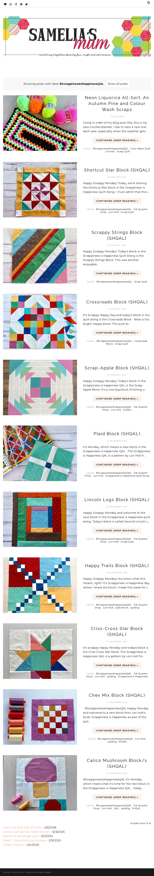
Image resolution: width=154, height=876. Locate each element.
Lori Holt (113, 212)
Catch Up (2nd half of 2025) (22, 827)
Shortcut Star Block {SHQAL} (117, 170)
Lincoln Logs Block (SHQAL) (117, 499)
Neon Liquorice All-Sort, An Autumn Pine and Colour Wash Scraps (117, 103)
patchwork (121, 607)
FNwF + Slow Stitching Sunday (24, 840)
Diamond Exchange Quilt (21, 836)
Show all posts (118, 84)
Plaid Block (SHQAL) (117, 433)
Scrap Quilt (123, 151)
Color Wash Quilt (140, 148)
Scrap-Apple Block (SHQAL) (117, 367)
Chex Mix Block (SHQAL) (117, 695)
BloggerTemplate (44, 872)
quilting (134, 607)
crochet (110, 151)
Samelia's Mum (18, 872)
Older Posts (140, 823)
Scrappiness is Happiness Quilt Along (127, 475)
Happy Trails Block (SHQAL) (117, 565)
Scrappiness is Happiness (133, 676)
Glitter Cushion (13, 844)
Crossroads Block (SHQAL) (117, 301)
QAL (116, 808)
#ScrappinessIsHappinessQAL (110, 148)
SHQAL (127, 409)
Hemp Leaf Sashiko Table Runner (26, 832)
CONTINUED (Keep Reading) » (117, 140)
